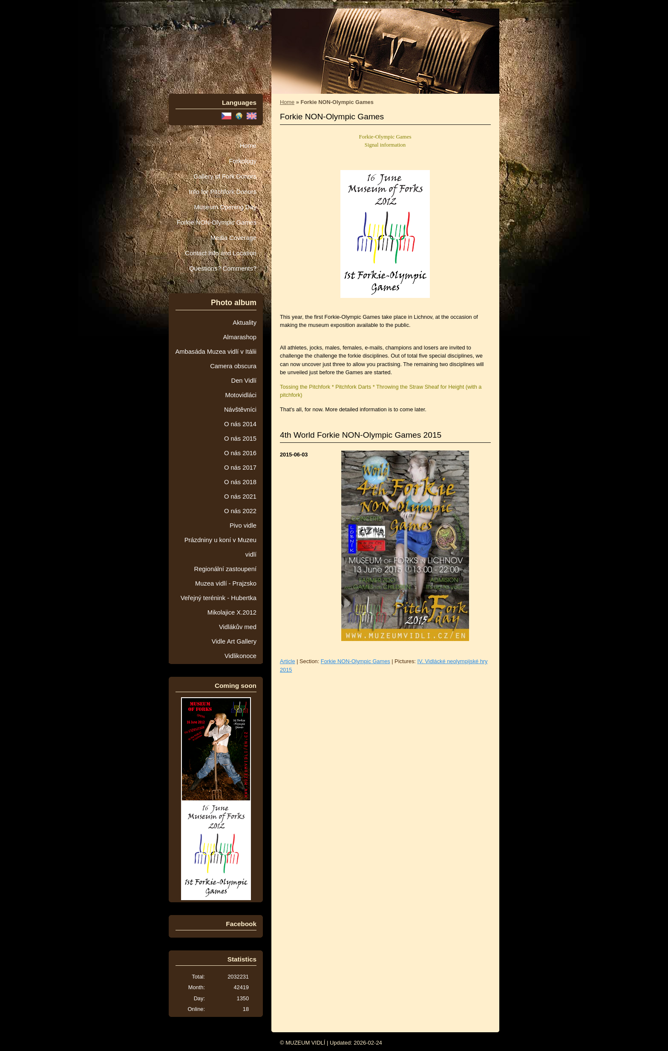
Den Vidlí (243, 380)
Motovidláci (240, 395)
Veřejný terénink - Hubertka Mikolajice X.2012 (218, 605)
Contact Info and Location (220, 253)
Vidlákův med (237, 627)
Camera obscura (233, 366)
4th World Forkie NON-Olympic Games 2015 (360, 434)
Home (248, 145)
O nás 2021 (240, 496)
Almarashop (239, 337)
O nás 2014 (240, 424)
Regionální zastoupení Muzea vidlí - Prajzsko (225, 576)
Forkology (242, 161)
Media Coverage (233, 237)
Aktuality (244, 322)
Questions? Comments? (222, 268)
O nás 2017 (240, 467)
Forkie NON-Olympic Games (216, 222)
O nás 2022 (240, 511)
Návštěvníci (240, 409)
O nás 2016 (240, 453)
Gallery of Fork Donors (224, 176)
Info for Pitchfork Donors (222, 191)
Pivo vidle (243, 525)
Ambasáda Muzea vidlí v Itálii (215, 351)
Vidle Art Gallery (234, 641)
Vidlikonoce (240, 656)
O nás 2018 (240, 482)
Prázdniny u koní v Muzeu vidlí (220, 547)
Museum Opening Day (225, 207)
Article (287, 661)
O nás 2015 (240, 438)
